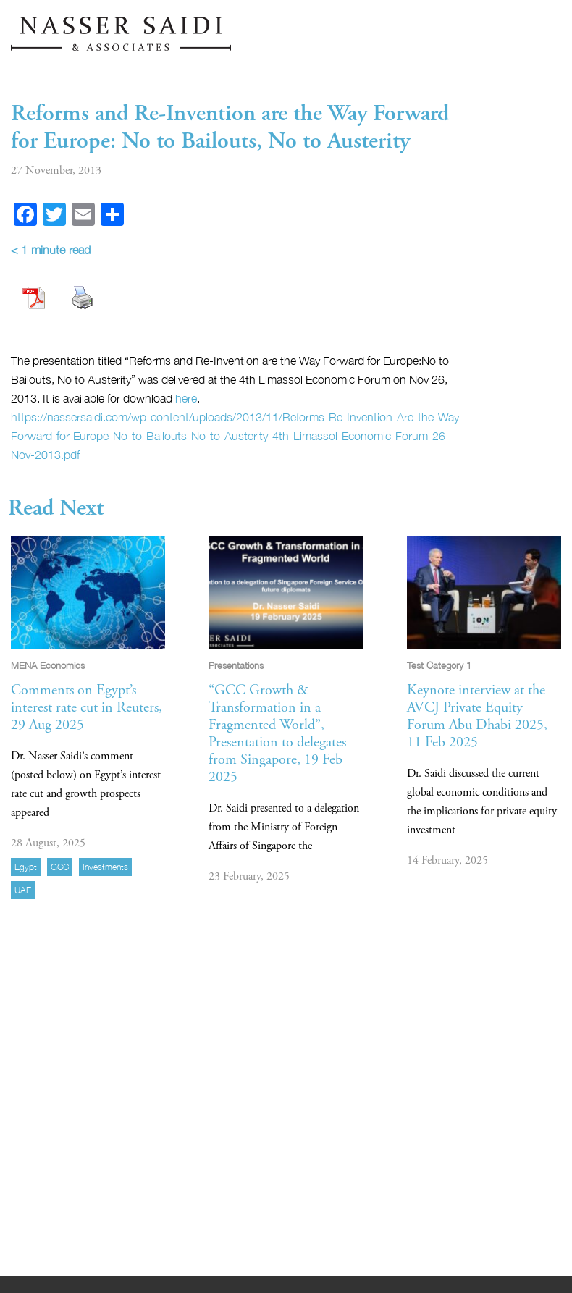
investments (105, 867)
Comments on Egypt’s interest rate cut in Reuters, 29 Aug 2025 (86, 707)
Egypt (25, 867)
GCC (60, 867)
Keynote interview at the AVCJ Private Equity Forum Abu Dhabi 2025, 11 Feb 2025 (477, 716)
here (186, 398)
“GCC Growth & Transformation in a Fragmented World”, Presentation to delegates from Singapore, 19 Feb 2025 (277, 733)
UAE (22, 890)
